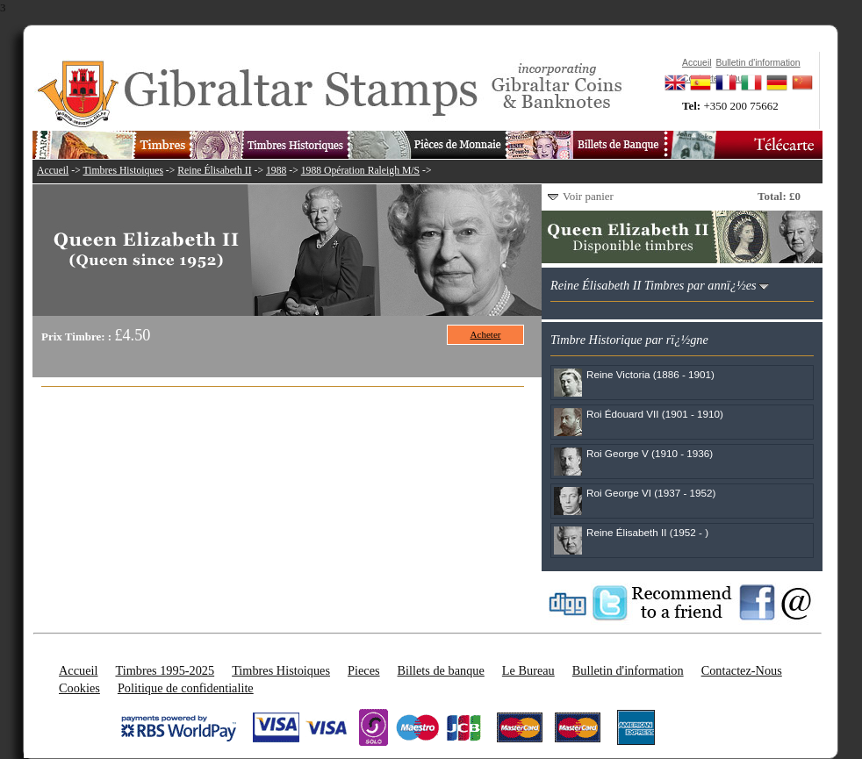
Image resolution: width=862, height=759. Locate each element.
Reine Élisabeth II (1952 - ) (647, 532)
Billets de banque (441, 670)
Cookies (79, 688)
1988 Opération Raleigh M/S (360, 170)
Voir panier (588, 196)
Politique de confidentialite (186, 688)
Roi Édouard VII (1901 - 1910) (654, 413)
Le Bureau (528, 670)
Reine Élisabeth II (214, 170)
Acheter (486, 334)
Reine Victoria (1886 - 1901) (650, 374)
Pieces (364, 670)
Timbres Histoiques (122, 170)
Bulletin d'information (628, 670)
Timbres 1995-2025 (164, 670)
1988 (276, 170)
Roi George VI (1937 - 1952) (650, 492)
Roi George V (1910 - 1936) (649, 453)
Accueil (52, 170)
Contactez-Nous (741, 670)
